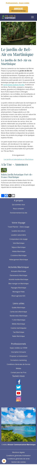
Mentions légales (18, 452)
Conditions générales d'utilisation (18, 455)
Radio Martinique (18, 336)
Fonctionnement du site (18, 213)
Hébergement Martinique (18, 259)
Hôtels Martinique (18, 251)
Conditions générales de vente (18, 459)
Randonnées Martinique (18, 316)
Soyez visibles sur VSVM (18, 348)
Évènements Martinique (18, 275)
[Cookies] (4, 461)
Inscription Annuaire (18, 352)
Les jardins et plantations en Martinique (18, 159)
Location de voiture (18, 231)
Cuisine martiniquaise (18, 328)
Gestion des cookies (18, 462)
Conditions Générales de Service (18, 364)
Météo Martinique (18, 324)
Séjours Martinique (18, 247)
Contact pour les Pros (18, 372)
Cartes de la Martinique (18, 312)
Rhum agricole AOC (18, 296)
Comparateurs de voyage (18, 239)
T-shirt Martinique (18, 320)
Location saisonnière (18, 235)
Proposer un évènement (18, 356)
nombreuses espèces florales (13, 85)
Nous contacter (18, 209)
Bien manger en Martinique (18, 283)
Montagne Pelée (19, 292)
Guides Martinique (18, 307)
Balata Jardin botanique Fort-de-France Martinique (17, 175)
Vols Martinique (18, 243)
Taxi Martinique (18, 332)
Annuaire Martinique (18, 271)
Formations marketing (18, 360)
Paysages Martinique (18, 288)
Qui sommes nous (18, 204)
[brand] (9, 17)
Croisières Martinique (18, 255)
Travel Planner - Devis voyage (18, 227)
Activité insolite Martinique (18, 279)
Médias (18, 368)
